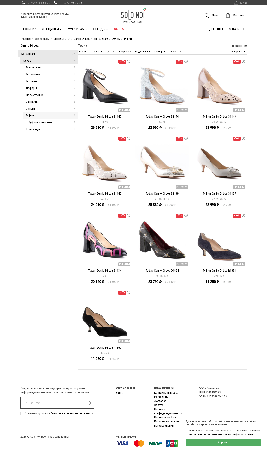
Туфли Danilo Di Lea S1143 (219, 116)
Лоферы (50, 88)
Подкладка (141, 51)
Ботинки (50, 81)
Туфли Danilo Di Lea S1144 (162, 116)
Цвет (109, 51)
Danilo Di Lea (29, 45)
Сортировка (236, 51)
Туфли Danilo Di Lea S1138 (162, 193)
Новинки (30, 29)
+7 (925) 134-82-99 (35, 3)
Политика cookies (165, 417)
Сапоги (50, 108)
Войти (240, 3)
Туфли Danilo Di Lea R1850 (104, 347)
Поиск (212, 15)
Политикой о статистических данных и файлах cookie (219, 434)
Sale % (119, 29)
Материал (123, 51)
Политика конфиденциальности (71, 413)
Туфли (50, 115)
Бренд (83, 51)
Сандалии (50, 102)
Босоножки (50, 67)
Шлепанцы (50, 129)
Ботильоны (50, 74)
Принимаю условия (59, 413)
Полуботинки (50, 95)
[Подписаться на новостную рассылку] (90, 403)
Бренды (101, 29)
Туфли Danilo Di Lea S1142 (104, 193)
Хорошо (223, 442)
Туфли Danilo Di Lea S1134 (104, 270)
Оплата (158, 405)
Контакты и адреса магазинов (166, 394)
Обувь (49, 60)
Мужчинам (78, 29)
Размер (158, 51)
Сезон (96, 51)
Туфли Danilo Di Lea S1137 (219, 193)
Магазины (236, 29)
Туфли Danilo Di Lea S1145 (104, 116)
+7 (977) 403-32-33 (67, 3)
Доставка (216, 29)
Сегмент (174, 51)
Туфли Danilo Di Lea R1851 (219, 270)
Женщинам (52, 29)
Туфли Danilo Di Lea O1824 (162, 270)
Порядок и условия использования (166, 423)
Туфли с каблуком (52, 122)
